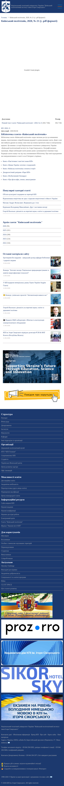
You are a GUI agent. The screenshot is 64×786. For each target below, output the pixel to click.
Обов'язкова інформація (21, 735)
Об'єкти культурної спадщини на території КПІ (19, 194)
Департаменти (6, 425)
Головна (4, 17)
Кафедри (4, 437)
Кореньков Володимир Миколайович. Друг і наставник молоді (25, 207)
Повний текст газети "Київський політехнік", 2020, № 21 (22, 123)
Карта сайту (52, 735)
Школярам (5, 536)
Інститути (4, 429)
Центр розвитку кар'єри (9, 467)
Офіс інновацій (6, 470)
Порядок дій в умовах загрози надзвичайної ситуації (22, 763)
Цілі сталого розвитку (9, 588)
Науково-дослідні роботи (10, 514)
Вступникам (5, 540)
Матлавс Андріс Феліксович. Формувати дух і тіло (21, 203)
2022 (4, 243)
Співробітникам (7, 558)
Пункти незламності (11, 766)
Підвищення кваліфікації (10, 492)
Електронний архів (8, 518)
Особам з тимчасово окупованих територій (16, 543)
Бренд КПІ (35, 735)
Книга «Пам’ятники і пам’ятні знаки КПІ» (18, 161)
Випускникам (6, 555)
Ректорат (4, 418)
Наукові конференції (8, 511)
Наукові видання (7, 507)
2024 (4, 235)
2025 (4, 230)
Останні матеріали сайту (16, 254)
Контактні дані (6, 735)
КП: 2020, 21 (5, 128)
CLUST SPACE (6, 585)
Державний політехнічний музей (13, 448)
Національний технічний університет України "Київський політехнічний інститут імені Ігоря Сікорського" (31, 6)
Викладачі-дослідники (9, 570)
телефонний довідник (16, 750)
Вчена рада (5, 422)
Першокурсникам (7, 547)
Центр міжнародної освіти (10, 496)
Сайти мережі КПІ (7, 503)
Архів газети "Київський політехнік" (22, 222)
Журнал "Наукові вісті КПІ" (11, 526)
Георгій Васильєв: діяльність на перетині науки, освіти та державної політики (30, 211)
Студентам (5, 551)
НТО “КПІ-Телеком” (8, 452)
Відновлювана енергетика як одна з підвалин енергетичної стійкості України (30, 199)
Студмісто (4, 459)
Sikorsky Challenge (7, 566)
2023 (4, 239)
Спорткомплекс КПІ (8, 455)
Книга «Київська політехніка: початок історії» (19, 169)
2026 (4, 226)
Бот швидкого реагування (47, 755)
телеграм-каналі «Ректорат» (36, 769)
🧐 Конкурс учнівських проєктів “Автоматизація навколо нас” (25, 295)
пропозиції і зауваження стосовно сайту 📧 (36, 777)
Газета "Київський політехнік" (12, 522)
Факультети (5, 433)
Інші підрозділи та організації (11, 440)
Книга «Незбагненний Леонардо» (15, 176)
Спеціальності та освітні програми (13, 577)
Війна (3, 581)
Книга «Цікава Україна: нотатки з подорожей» (19, 165)
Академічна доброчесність (10, 573)
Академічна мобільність (9, 484)
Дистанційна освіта (8, 481)
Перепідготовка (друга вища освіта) (14, 488)
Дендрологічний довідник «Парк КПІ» (16, 172)
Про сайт (43, 735)
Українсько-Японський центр (11, 463)
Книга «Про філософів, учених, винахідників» (19, 179)
